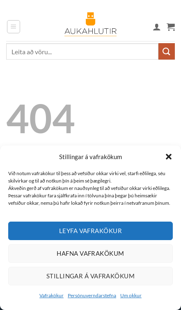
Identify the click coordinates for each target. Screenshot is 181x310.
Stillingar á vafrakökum (90, 276)
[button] (169, 157)
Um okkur (131, 295)
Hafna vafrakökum (90, 253)
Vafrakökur (51, 295)
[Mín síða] (157, 27)
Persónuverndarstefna (92, 295)
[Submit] (166, 51)
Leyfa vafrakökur (90, 230)
